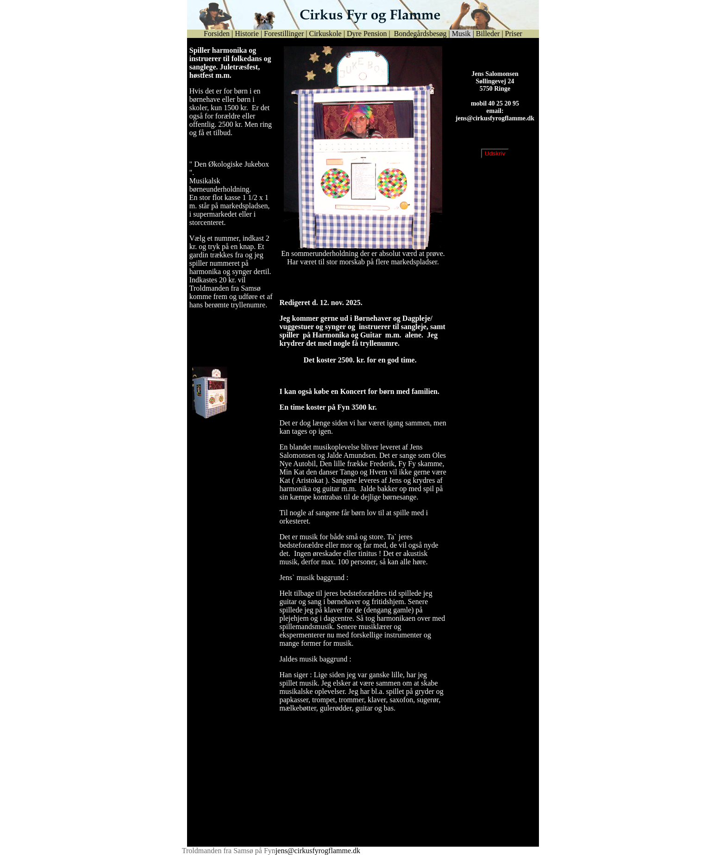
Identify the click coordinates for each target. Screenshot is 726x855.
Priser (513, 33)
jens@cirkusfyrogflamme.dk (495, 125)
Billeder (488, 33)
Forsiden (217, 33)
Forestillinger (284, 33)
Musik (461, 33)
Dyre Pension (367, 33)
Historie (247, 33)
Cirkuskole (325, 33)
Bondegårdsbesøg (419, 33)
